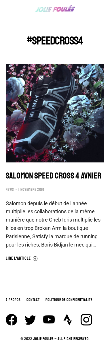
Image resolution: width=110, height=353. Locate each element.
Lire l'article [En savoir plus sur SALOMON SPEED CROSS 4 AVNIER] (22, 258)
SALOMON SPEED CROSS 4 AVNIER (53, 176)
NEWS (10, 189)
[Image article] (55, 113)
